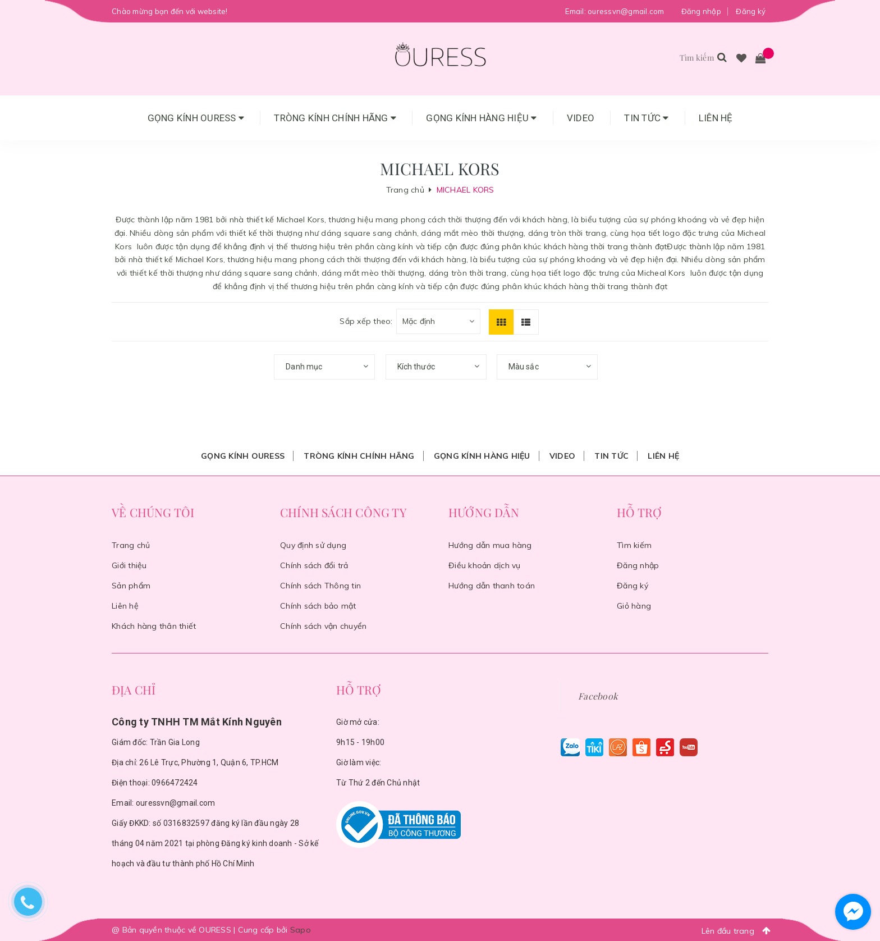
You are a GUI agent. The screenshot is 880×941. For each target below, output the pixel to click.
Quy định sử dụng (313, 545)
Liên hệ (716, 118)
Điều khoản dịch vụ (484, 565)
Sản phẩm (131, 586)
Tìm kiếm (634, 545)
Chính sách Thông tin (320, 586)
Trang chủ (131, 545)
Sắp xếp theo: (366, 321)
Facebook (598, 696)
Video (580, 118)
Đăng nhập (701, 11)
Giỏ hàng (634, 606)
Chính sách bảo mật (318, 606)
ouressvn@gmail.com (626, 11)
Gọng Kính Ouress (196, 118)
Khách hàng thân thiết (154, 626)
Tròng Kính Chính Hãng (335, 118)
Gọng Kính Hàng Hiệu (481, 118)
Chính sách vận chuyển (323, 626)
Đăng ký (751, 11)
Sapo (300, 930)
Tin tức (646, 118)
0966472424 (175, 782)
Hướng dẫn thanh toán (491, 586)
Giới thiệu (129, 565)
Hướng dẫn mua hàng (490, 545)
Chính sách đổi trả (314, 565)
